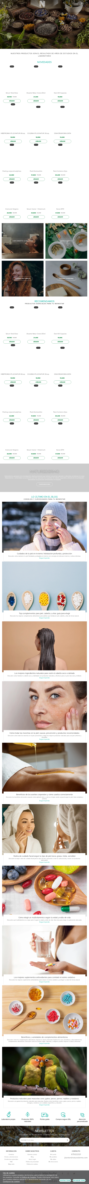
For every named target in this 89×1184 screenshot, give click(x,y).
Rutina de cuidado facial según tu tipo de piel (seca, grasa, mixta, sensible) (45, 856)
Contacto (11, 1154)
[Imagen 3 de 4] (23, 278)
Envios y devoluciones (11, 1157)
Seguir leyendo (44, 558)
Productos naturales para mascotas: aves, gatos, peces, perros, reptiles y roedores (44, 1099)
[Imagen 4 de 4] (66, 278)
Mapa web (11, 1164)
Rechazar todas (79, 1180)
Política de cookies (32, 1164)
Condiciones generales (11, 1159)
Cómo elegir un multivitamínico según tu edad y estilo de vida (44, 918)
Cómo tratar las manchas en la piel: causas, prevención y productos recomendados (44, 733)
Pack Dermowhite (36, 171)
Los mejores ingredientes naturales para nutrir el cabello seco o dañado (44, 673)
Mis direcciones (53, 1162)
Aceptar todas (65, 1180)
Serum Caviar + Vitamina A (36, 209)
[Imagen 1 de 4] (23, 241)
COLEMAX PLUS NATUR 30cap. (38, 133)
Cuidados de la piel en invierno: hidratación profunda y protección (44, 554)
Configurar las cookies (11, 1181)
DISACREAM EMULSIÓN (62, 133)
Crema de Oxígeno (11, 209)
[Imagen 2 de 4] (66, 241)
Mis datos (53, 1159)
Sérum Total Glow (12, 93)
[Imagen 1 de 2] (44, 24)
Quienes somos (32, 1154)
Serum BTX (60, 209)
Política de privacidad (32, 1162)
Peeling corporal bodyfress (12, 171)
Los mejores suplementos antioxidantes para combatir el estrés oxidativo (44, 977)
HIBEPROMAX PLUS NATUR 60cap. (13, 133)
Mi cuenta (53, 1154)
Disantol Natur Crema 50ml (36, 93)
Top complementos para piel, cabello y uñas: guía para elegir (44, 613)
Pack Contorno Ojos (60, 171)
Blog (32, 1157)
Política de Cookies (29, 1177)
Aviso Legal (32, 1159)
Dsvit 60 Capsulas (60, 93)
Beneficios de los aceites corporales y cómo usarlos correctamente (44, 794)
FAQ (11, 1162)
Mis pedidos (53, 1157)
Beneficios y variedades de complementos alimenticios (44, 1037)
